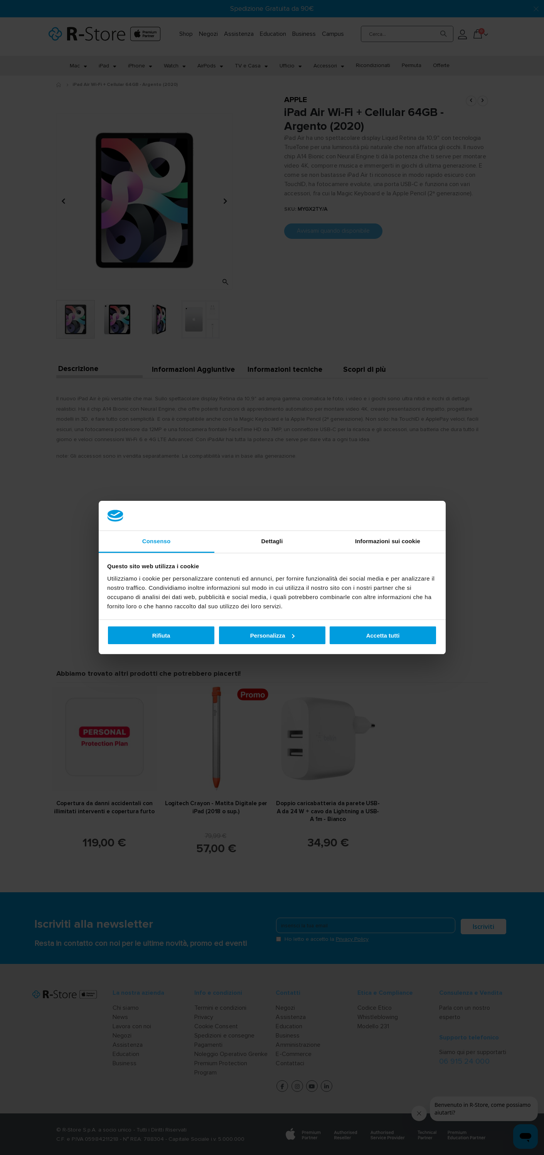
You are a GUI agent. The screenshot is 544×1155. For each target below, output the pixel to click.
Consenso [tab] (156, 541)
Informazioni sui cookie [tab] (387, 541)
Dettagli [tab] (272, 541)
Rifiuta (161, 635)
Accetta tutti (383, 635)
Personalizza (272, 635)
